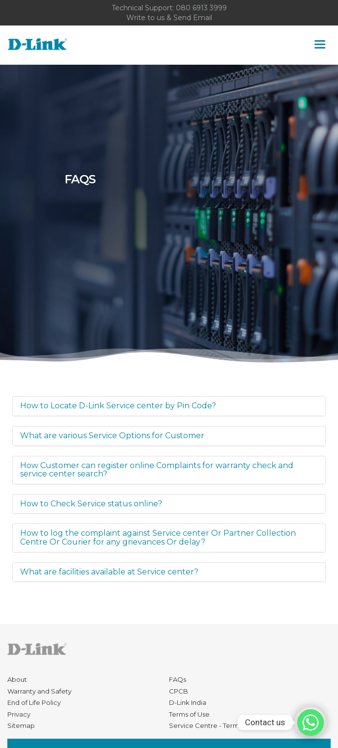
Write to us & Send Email (169, 17)
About (17, 679)
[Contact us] (310, 722)
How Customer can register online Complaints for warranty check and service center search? (156, 470)
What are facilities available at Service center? (109, 571)
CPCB (178, 691)
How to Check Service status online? (91, 503)
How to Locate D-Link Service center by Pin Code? (118, 405)
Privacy (18, 714)
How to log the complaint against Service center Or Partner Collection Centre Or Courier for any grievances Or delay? (158, 537)
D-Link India (187, 702)
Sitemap (21, 725)
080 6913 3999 (201, 7)
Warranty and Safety (39, 691)
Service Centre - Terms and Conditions (230, 725)
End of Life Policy (34, 702)
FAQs (177, 679)
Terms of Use (189, 714)
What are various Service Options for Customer (112, 435)
